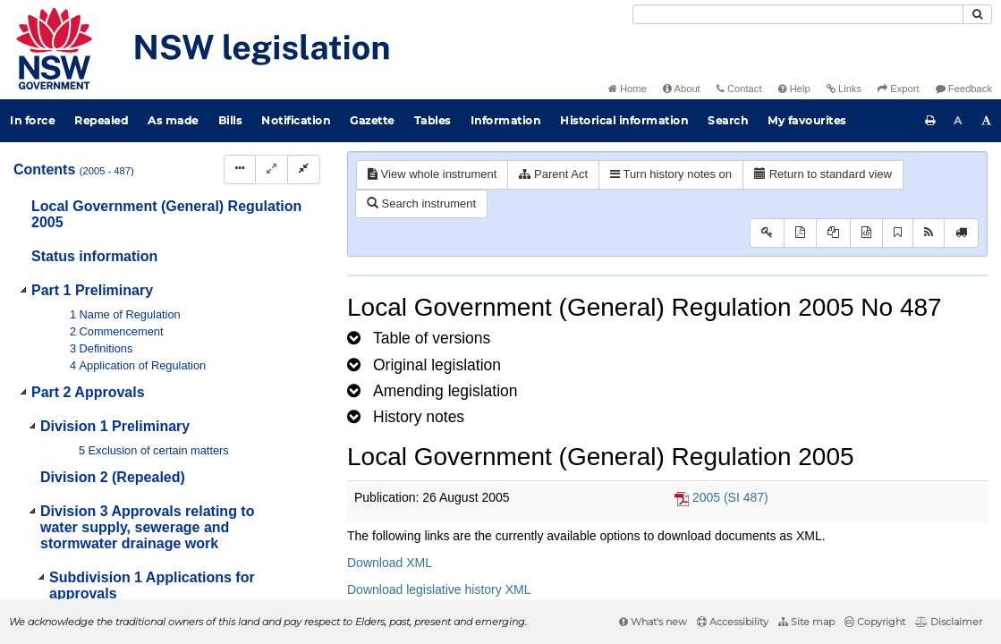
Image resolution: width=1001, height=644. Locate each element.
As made (173, 120)
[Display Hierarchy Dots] (240, 169)
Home (627, 88)
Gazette (372, 120)
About (681, 88)
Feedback (964, 88)
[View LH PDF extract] (833, 233)
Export (898, 88)
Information (506, 120)
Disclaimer (948, 621)
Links (844, 88)
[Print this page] (930, 120)
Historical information (624, 120)
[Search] (797, 14)
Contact (739, 88)
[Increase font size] (986, 120)
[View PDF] (800, 233)
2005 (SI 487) (730, 497)
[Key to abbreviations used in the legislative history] (767, 233)
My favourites (807, 120)
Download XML (389, 562)
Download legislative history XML (438, 589)
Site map (806, 621)
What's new (653, 621)
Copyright (874, 621)
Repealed (101, 120)
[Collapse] (303, 169)
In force (32, 120)
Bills (230, 120)
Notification (295, 120)
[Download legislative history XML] (866, 233)
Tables (432, 120)
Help (794, 88)
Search (728, 120)
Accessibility (732, 621)
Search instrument (421, 203)
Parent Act (553, 174)
